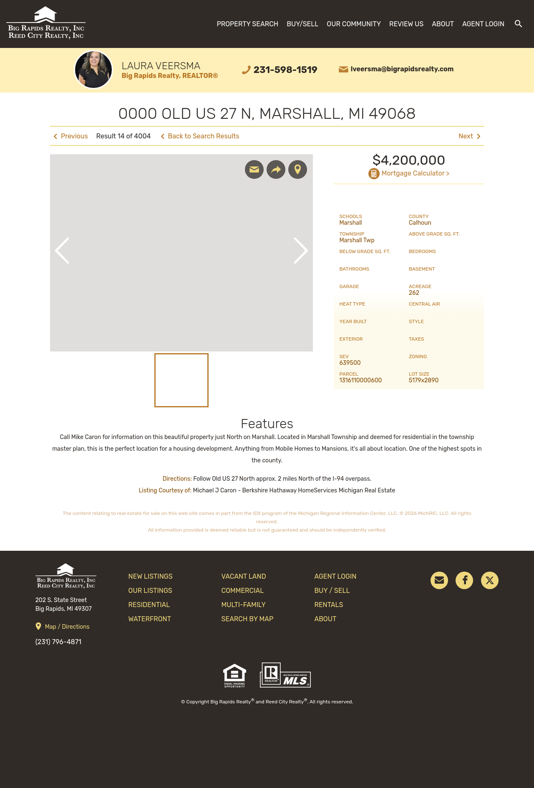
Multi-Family (244, 605)
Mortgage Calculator (413, 173)
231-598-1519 (285, 69)
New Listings (150, 576)
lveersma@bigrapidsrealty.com (402, 69)
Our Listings (150, 591)
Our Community (354, 24)
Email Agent (254, 169)
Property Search (247, 24)
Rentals (328, 605)
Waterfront (149, 619)
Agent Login (483, 24)
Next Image (301, 250)
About (443, 24)
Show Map (297, 169)
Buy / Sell (332, 591)
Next (465, 136)
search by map (248, 619)
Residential (149, 605)
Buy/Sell (302, 24)
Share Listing (276, 169)
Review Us (406, 24)
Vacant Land (244, 576)
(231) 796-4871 (58, 642)
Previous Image (62, 250)
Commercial (243, 591)
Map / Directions (67, 626)
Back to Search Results (203, 136)
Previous (74, 136)
